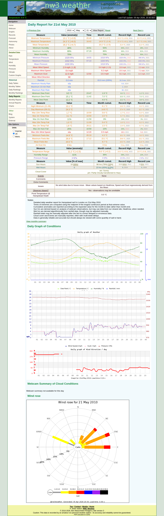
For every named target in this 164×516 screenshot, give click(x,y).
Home (11, 25)
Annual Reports (15, 103)
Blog (10, 114)
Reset (107, 30)
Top (71, 507)
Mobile (85, 507)
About (11, 48)
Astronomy (13, 41)
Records (12, 35)
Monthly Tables (15, 86)
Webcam (12, 29)
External (12, 121)
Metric (16, 137)
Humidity (12, 66)
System (12, 117)
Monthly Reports (15, 100)
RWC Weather (88, 509)
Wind (11, 62)
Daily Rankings (15, 90)
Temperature (14, 59)
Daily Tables (13, 83)
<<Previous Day (34, 30)
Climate (12, 72)
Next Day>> (138, 30)
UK (15, 134)
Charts (11, 106)
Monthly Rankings (16, 93)
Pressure (12, 69)
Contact (77, 507)
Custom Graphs (15, 75)
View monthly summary (36, 221)
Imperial (17, 131)
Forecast (12, 38)
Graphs (12, 32)
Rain (10, 56)
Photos (11, 45)
